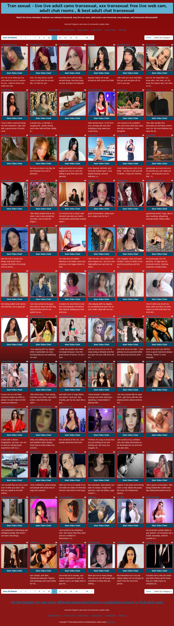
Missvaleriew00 (37, 135)
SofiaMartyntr (123, 361)
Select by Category (163, 38)
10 (49, 38)
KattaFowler (64, 271)
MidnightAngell (66, 316)
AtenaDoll (92, 135)
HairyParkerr (122, 135)
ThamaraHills (94, 226)
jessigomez (122, 90)
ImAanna (92, 45)
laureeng (92, 452)
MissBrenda (6, 90)
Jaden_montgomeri (10, 497)
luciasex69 (64, 45)
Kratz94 (120, 497)
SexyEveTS (35, 452)
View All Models (10, 38)
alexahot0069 (94, 316)
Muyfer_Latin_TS (8, 316)
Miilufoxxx (5, 135)
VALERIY (121, 542)
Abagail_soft (93, 180)
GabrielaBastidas (125, 271)
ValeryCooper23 (8, 226)
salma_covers (123, 452)
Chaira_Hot (151, 542)
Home (148, 38)
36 (87, 38)
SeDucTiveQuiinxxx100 (40, 407)
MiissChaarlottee (95, 407)
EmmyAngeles (65, 361)
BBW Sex (122, 30)
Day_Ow (62, 180)
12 (60, 38)
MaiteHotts (151, 271)
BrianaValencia (8, 407)
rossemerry (35, 271)
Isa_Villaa (34, 497)
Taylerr (149, 90)
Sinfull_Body (36, 90)
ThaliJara (92, 497)
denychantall (94, 542)
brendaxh (34, 226)
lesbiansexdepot (54, 30)
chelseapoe (122, 180)
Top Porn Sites (69, 30)
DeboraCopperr (66, 135)
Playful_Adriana (95, 361)
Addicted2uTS (152, 316)
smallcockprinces (9, 45)
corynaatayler (7, 542)
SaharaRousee (36, 361)
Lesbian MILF (96, 30)
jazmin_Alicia (7, 180)
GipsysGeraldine (153, 226)
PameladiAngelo (153, 407)
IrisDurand (122, 407)
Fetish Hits (111, 622)
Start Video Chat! (14, 73)
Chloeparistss (36, 45)
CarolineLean (65, 90)
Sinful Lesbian (83, 30)
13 (65, 38)
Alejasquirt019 (65, 407)
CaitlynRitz (151, 135)
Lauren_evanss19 (38, 180)
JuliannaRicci (7, 361)
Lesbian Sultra (110, 30)
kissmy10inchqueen (68, 452)
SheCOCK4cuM (95, 90)
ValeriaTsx (121, 226)
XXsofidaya (151, 452)
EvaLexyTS (151, 45)
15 (76, 38)
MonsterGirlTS (123, 45)
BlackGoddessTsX (96, 271)
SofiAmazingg (7, 452)
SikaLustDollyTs (37, 316)
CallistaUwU (6, 271)
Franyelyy (63, 226)
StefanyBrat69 (152, 497)
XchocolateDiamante (155, 180)
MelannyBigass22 (154, 361)
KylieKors (34, 542)
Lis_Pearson (64, 542)
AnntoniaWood (65, 497)
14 (71, 38)
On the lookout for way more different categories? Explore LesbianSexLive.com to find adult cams (87, 602)
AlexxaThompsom (125, 316)
